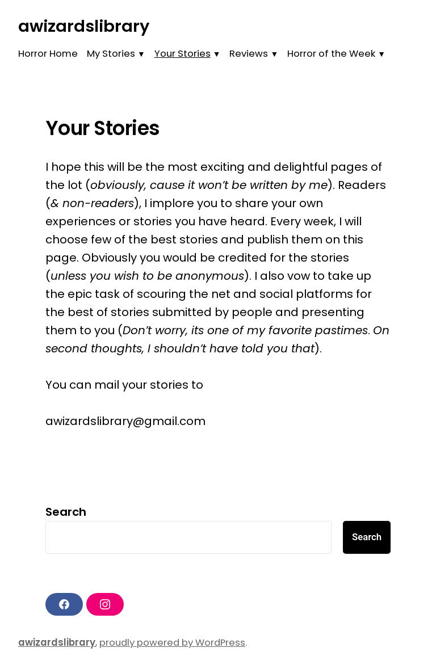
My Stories (111, 53)
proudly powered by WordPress (172, 642)
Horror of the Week (331, 53)
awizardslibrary (83, 26)
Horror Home (48, 53)
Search (65, 512)
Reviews (248, 53)
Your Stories (182, 53)
